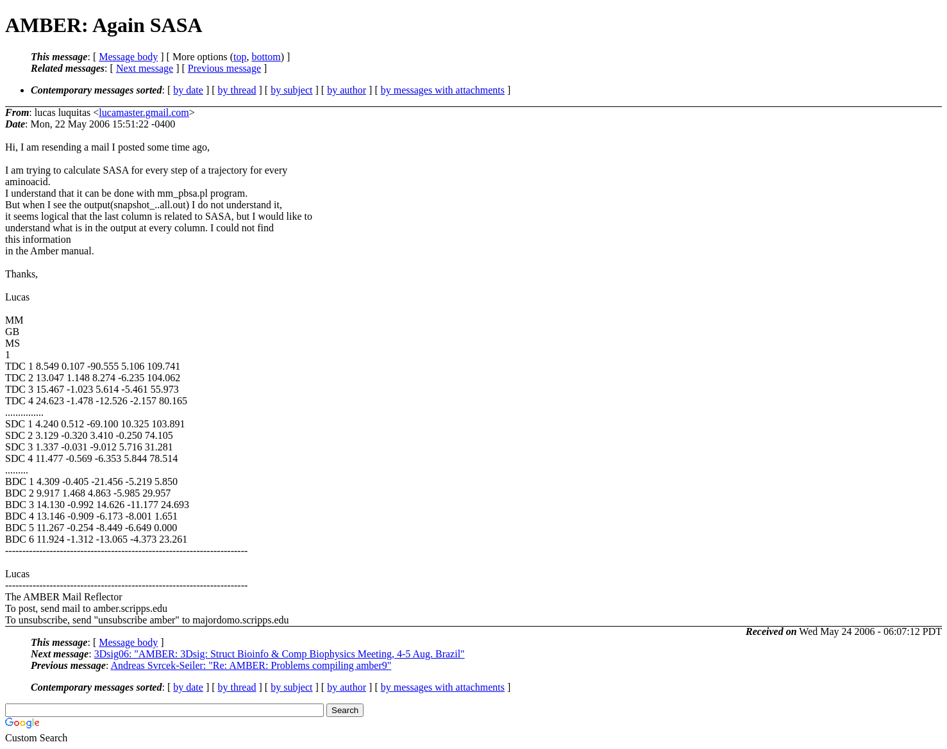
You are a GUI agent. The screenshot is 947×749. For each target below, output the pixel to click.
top (239, 56)
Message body (128, 56)
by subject (291, 90)
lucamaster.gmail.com (144, 112)
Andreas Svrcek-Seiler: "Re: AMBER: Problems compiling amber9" (250, 665)
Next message (144, 68)
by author (346, 90)
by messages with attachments (443, 90)
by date (188, 90)
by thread (237, 90)
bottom (265, 56)
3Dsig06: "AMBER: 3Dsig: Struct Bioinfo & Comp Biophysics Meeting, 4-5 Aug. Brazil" (279, 653)
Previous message (224, 68)
